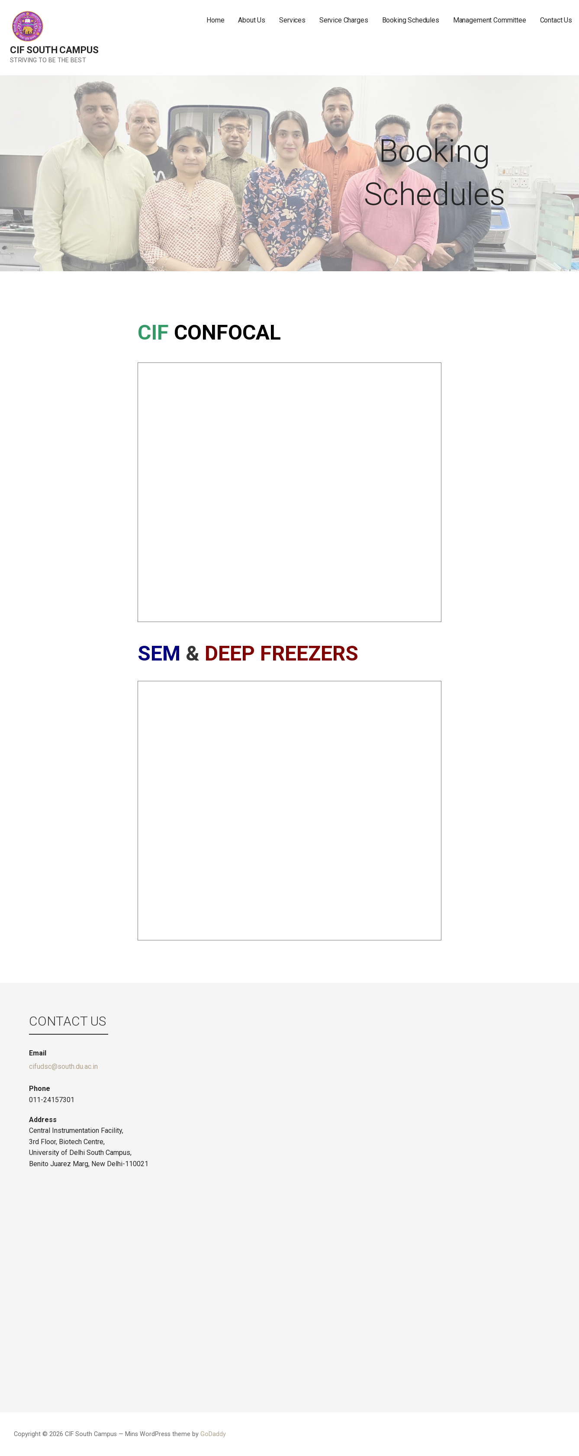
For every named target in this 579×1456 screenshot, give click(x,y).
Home (215, 20)
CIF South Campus (54, 50)
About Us (251, 20)
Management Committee (489, 20)
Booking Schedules (410, 20)
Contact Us (556, 20)
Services (292, 20)
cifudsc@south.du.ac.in (63, 1066)
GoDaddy (213, 1434)
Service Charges (343, 20)
